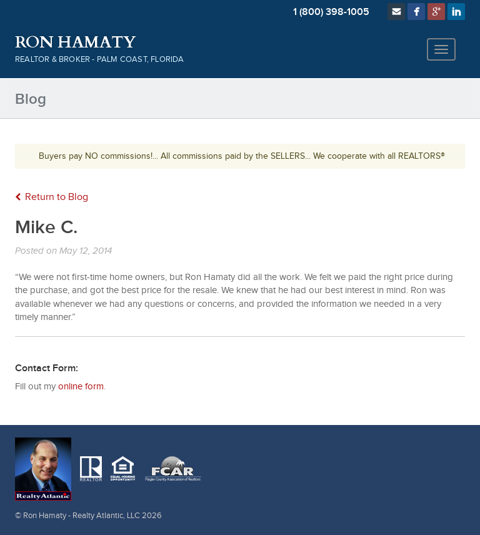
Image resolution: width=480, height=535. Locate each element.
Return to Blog (51, 197)
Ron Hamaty (75, 42)
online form (81, 386)
